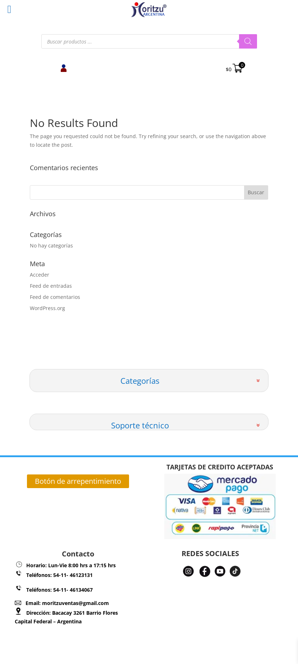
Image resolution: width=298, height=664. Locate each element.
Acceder (39, 274)
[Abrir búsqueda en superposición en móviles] (149, 41)
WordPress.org (47, 308)
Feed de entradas (51, 285)
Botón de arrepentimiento (78, 481)
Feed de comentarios (55, 297)
